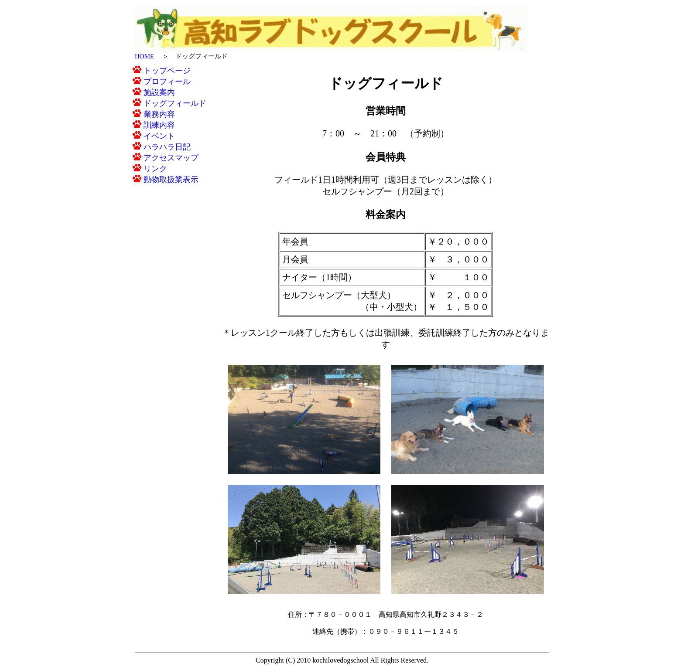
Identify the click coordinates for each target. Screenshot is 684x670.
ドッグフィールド (169, 103)
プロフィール (162, 81)
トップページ (162, 70)
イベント (154, 136)
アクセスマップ (165, 157)
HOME (144, 56)
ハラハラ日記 (162, 147)
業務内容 (154, 114)
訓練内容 (154, 125)
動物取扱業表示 (165, 179)
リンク (150, 168)
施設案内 (154, 92)
